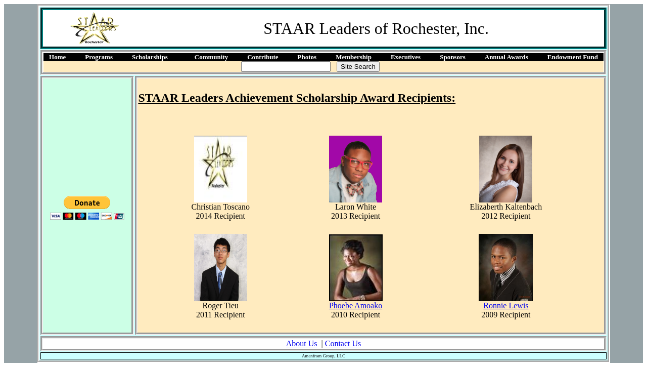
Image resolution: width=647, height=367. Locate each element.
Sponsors (453, 57)
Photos (307, 57)
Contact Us (343, 343)
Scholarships (150, 57)
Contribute (262, 57)
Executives (406, 57)
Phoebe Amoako (355, 305)
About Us (301, 343)
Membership (354, 57)
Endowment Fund (572, 57)
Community (211, 57)
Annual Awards (506, 57)
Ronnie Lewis (505, 305)
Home (57, 57)
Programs (99, 57)
